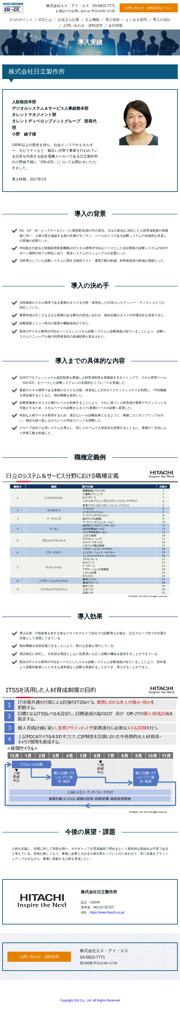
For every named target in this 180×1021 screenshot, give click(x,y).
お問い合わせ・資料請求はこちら (148, 8)
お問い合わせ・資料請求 (83, 25)
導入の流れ (162, 20)
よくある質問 (136, 20)
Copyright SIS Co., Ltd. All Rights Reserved (90, 1000)
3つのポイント (21, 20)
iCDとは (45, 20)
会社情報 (115, 25)
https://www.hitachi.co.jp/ (107, 912)
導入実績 (112, 20)
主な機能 (92, 20)
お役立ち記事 (68, 20)
